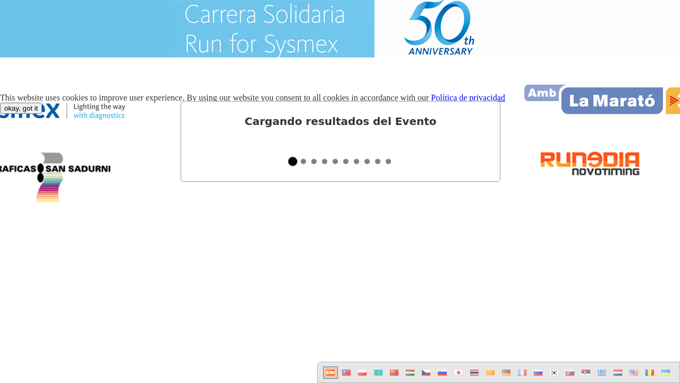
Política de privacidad (468, 97)
